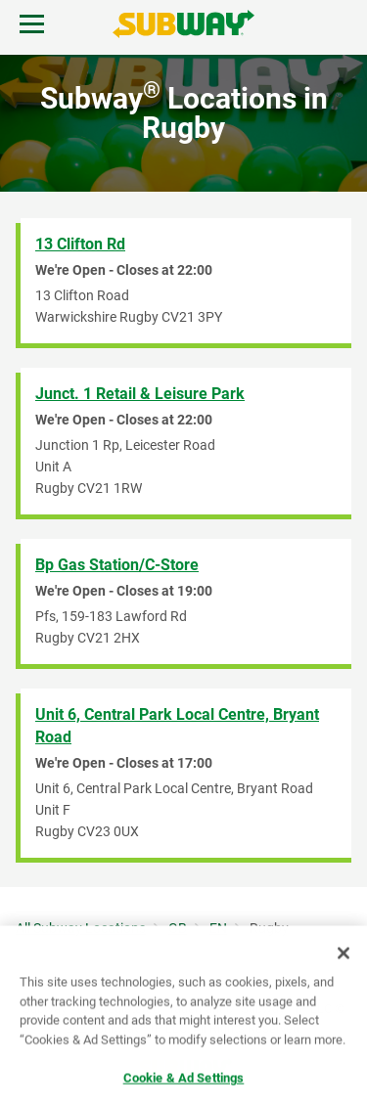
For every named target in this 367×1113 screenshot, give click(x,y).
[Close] (343, 954)
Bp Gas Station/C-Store (117, 565)
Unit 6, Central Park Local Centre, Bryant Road (177, 725)
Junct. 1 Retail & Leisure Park (140, 393)
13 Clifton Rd (80, 244)
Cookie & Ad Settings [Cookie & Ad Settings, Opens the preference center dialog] (184, 1079)
